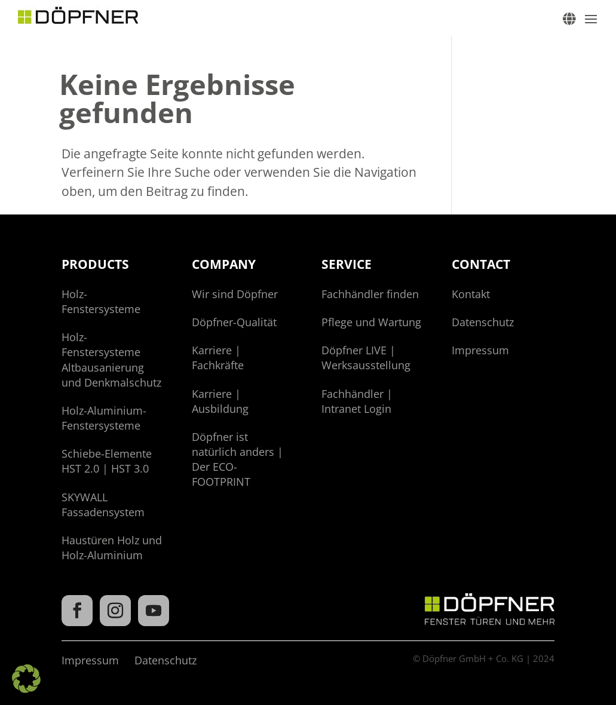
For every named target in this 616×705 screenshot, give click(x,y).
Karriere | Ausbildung (220, 401)
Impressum (480, 350)
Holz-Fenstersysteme (101, 301)
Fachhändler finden (370, 294)
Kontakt (471, 294)
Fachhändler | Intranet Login (357, 401)
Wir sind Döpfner (235, 294)
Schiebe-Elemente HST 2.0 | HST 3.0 (107, 461)
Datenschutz (483, 322)
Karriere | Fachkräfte (218, 357)
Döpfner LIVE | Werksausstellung (365, 357)
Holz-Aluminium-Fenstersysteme (104, 418)
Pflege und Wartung (371, 322)
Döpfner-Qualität (234, 322)
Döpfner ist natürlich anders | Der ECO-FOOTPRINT (237, 459)
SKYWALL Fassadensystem (103, 504)
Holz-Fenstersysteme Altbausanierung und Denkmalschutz (111, 360)
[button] (26, 678)
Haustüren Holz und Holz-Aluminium (112, 547)
